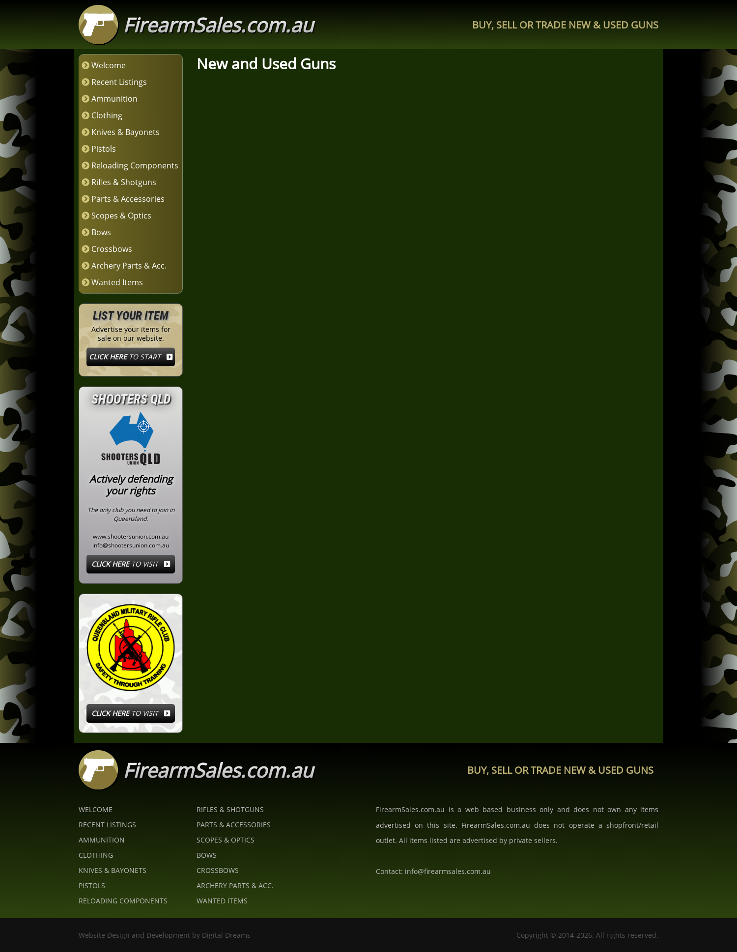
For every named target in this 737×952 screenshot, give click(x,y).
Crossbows (111, 249)
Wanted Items (117, 282)
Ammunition (114, 98)
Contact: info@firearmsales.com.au (433, 871)
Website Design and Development (134, 935)
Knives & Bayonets (125, 132)
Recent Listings (119, 82)
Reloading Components (134, 165)
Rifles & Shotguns (123, 182)
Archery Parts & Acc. (129, 265)
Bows (101, 232)
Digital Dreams (226, 935)
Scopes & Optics (121, 215)
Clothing (106, 115)
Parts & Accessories (128, 198)
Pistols (103, 148)
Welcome (108, 65)
